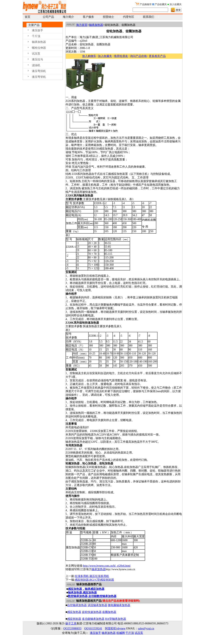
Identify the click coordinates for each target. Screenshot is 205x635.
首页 (26, 16)
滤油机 (36, 65)
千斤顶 (36, 36)
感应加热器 (74, 612)
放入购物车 (89, 56)
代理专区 (128, 16)
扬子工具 (71, 623)
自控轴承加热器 (77, 605)
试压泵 (36, 53)
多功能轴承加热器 (93, 618)
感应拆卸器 (74, 618)
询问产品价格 (138, 56)
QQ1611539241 (93, 628)
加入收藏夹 (105, 56)
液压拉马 (37, 59)
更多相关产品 (157, 56)
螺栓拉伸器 (39, 47)
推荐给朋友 (121, 56)
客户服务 (88, 16)
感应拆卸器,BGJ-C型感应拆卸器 (94, 579)
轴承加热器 (39, 42)
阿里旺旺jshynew (115, 628)
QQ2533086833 (72, 628)
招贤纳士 (108, 16)
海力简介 (68, 16)
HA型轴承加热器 (115, 618)
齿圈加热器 (109, 612)
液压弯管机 (39, 76)
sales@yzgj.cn (146, 628)
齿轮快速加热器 (92, 612)
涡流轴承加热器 (97, 605)
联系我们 (148, 16)
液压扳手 (37, 30)
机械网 (120, 632)
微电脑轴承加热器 (119, 605)
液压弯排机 (39, 71)
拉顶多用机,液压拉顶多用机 (92, 576)
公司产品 (48, 16)
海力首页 (81, 24)
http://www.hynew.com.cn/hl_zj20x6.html (106, 565)
